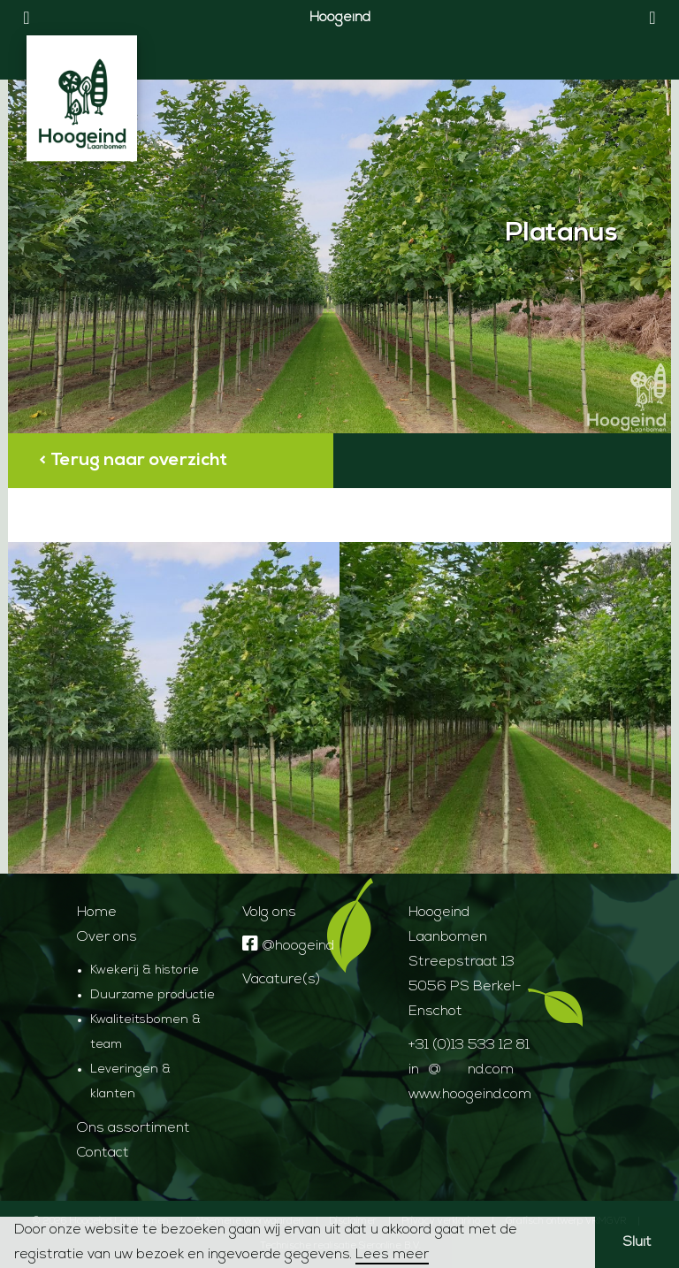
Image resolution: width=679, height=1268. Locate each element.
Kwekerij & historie (144, 970)
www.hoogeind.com (469, 1095)
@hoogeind (288, 946)
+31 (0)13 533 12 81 (469, 1045)
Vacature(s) (281, 980)
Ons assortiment (133, 1128)
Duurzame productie (152, 995)
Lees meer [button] (392, 1255)
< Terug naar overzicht (133, 461)
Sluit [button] (637, 1242)
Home (97, 912)
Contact (103, 1153)
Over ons (107, 937)
